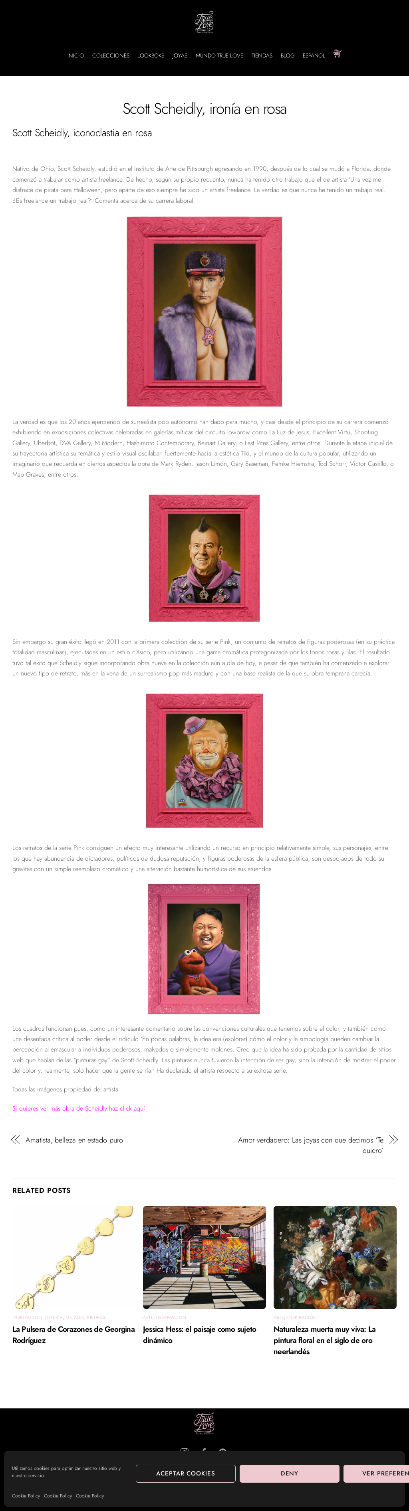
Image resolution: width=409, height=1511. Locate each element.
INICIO (76, 55)
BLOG (288, 55)
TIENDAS (262, 55)
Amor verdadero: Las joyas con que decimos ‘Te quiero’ (310, 1145)
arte (148, 1317)
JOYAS (180, 55)
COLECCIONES (110, 55)
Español (314, 55)
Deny (290, 1473)
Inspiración (27, 1317)
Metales (75, 1317)
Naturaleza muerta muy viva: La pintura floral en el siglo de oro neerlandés (324, 1340)
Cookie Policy (26, 1495)
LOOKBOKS (150, 55)
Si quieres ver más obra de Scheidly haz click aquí (78, 1108)
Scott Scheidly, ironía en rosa (205, 108)
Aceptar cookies (186, 1473)
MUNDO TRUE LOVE (219, 55)
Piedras (96, 1317)
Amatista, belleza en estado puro (74, 1140)
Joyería (54, 1317)
